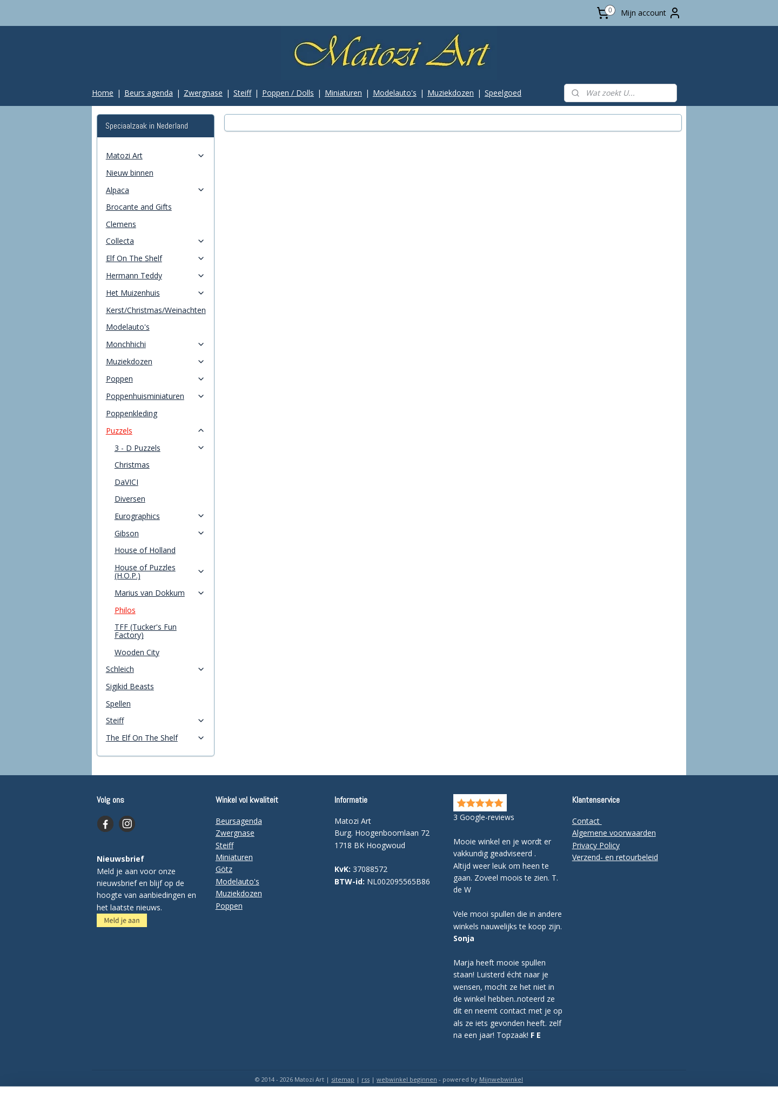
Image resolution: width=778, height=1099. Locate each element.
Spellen (118, 703)
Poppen (155, 379)
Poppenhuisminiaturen (155, 396)
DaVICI (126, 482)
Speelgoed (503, 93)
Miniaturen (343, 93)
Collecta (155, 241)
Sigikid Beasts (130, 686)
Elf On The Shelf (155, 258)
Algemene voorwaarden (614, 833)
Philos (125, 610)
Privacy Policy (596, 845)
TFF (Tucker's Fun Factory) (146, 631)
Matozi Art (155, 155)
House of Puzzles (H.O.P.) (160, 571)
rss (365, 1079)
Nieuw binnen (129, 173)
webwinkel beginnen (407, 1079)
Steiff (242, 93)
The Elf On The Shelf (155, 737)
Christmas (132, 464)
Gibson (160, 533)
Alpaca (155, 190)
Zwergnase (203, 93)
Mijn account (651, 12)
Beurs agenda (148, 93)
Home (102, 93)
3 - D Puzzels (160, 448)
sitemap (342, 1079)
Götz (224, 869)
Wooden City (137, 652)
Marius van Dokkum (160, 593)
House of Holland (145, 550)
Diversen (130, 499)
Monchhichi (155, 344)
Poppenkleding (131, 413)
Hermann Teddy (155, 275)
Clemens (121, 224)
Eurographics (160, 516)
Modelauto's (395, 93)
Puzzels (155, 430)
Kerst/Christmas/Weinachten (156, 310)
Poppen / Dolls (288, 93)
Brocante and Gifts (139, 207)
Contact (587, 821)
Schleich (155, 669)
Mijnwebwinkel (501, 1079)
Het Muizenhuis (155, 293)
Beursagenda (239, 821)
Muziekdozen (450, 93)
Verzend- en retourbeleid (615, 857)
